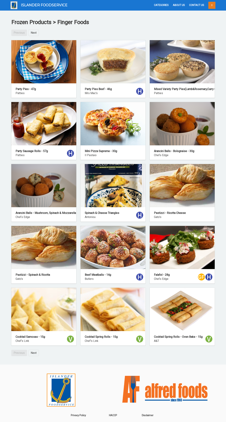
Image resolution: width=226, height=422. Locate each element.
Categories (161, 5)
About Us (179, 5)
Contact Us (196, 5)
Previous (19, 32)
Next (34, 32)
